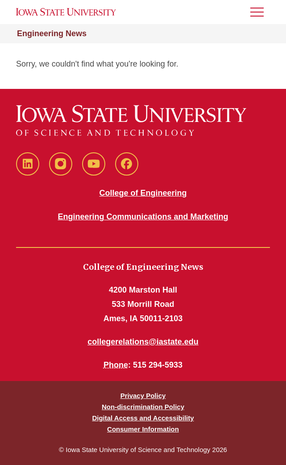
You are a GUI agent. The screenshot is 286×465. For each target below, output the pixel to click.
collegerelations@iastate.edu (143, 341)
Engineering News (52, 33)
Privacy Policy (143, 395)
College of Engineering (143, 193)
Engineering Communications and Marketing (143, 216)
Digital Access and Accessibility (143, 418)
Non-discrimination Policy (143, 407)
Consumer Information (143, 429)
